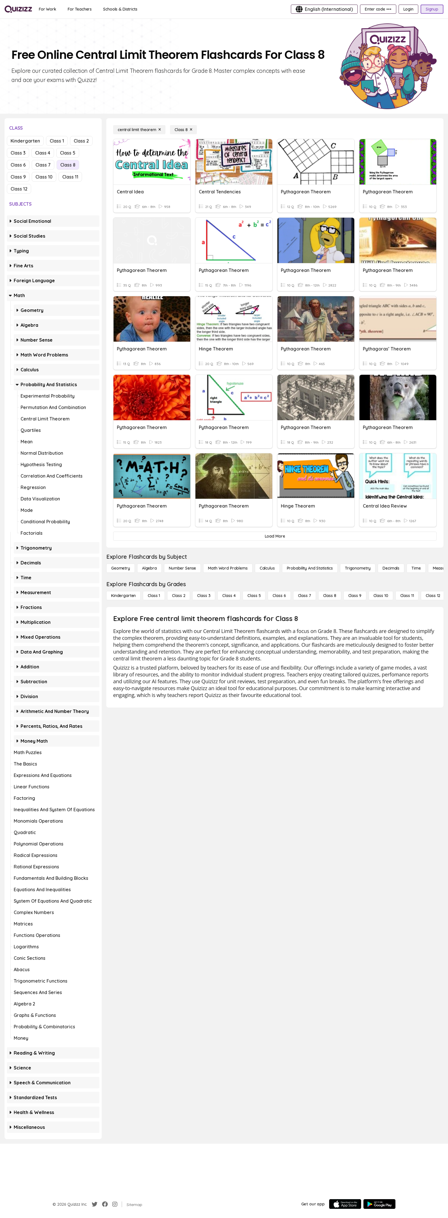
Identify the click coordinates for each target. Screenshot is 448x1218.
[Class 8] (183, 129)
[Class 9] (354, 595)
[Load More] (275, 536)
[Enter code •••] (378, 9)
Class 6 (18, 165)
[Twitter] (94, 1204)
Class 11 (70, 177)
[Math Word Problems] (227, 568)
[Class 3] (203, 595)
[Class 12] (433, 595)
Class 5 (67, 153)
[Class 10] (381, 595)
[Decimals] (391, 568)
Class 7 (43, 165)
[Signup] (432, 9)
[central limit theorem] (139, 129)
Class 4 (42, 153)
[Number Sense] (182, 568)
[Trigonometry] (357, 568)
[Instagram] (114, 1204)
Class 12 (19, 189)
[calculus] (267, 568)
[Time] (416, 568)
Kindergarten (25, 141)
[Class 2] (178, 595)
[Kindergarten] (123, 595)
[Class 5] (254, 595)
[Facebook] (105, 1204)
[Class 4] (228, 595)
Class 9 (18, 177)
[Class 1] (154, 595)
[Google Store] (379, 1204)
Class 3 (18, 153)
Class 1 (57, 141)
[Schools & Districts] (120, 9)
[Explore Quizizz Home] (18, 9)
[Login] (408, 9)
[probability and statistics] (310, 568)
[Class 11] (407, 595)
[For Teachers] (79, 9)
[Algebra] (149, 568)
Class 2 (81, 141)
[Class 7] (304, 595)
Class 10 (44, 177)
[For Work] (47, 9)
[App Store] (345, 1204)
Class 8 (67, 165)
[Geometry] (120, 568)
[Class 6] (279, 595)
